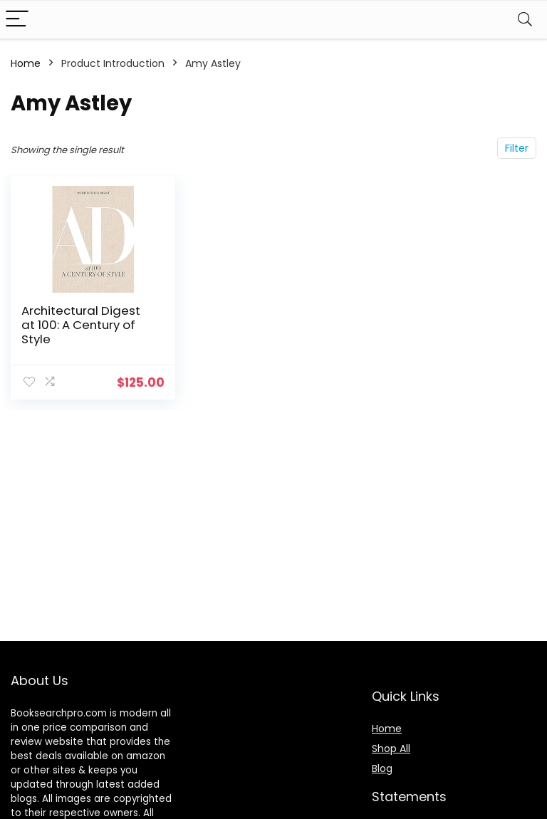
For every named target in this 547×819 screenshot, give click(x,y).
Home (26, 63)
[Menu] (17, 19)
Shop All (391, 748)
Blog (382, 768)
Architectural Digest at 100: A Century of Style (80, 325)
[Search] (525, 19)
